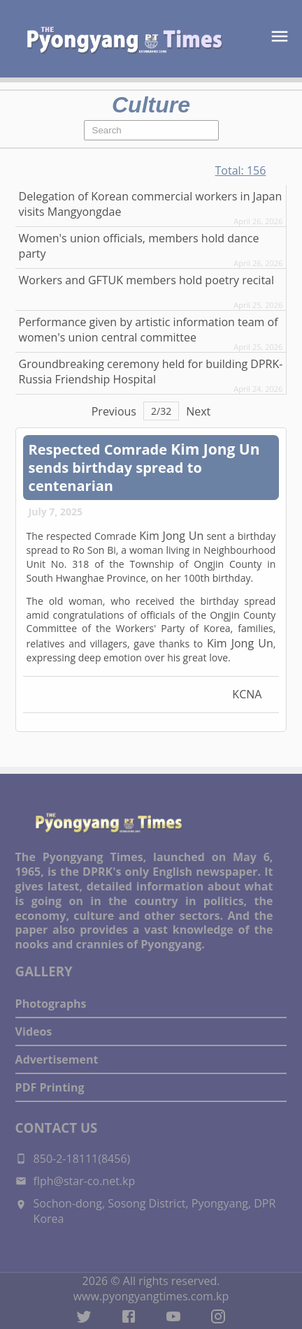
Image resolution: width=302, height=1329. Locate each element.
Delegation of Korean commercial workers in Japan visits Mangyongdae (150, 204)
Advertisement (57, 1059)
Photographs (51, 1003)
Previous (114, 411)
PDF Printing (50, 1087)
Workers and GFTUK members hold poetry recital (146, 280)
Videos (33, 1031)
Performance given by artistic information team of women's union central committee (148, 329)
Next (198, 411)
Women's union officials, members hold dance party (139, 245)
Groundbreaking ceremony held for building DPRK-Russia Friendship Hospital (151, 371)
